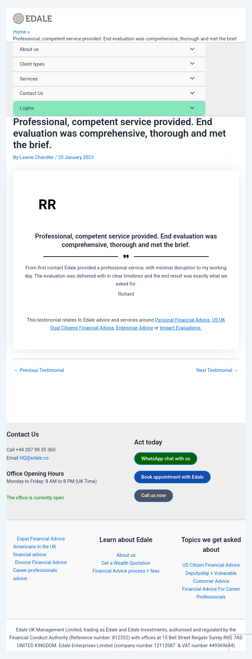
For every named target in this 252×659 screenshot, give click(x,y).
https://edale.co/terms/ (218, 653)
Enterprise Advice (134, 328)
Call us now (153, 495)
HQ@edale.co (34, 458)
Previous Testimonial (39, 370)
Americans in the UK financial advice (34, 550)
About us (126, 555)
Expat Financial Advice (41, 539)
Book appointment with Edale (172, 477)
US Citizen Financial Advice (211, 565)
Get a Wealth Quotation (126, 563)
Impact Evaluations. (180, 328)
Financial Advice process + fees (126, 571)
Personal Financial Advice (182, 320)
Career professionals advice (35, 574)
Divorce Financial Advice (41, 562)
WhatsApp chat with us (165, 459)
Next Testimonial (217, 370)
